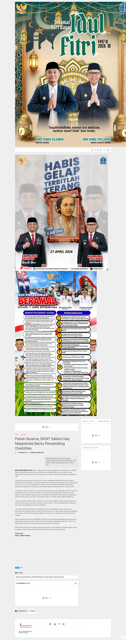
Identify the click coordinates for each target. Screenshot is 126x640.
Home (16, 434)
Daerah (23, 434)
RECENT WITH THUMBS (90, 448)
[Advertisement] (46, 551)
